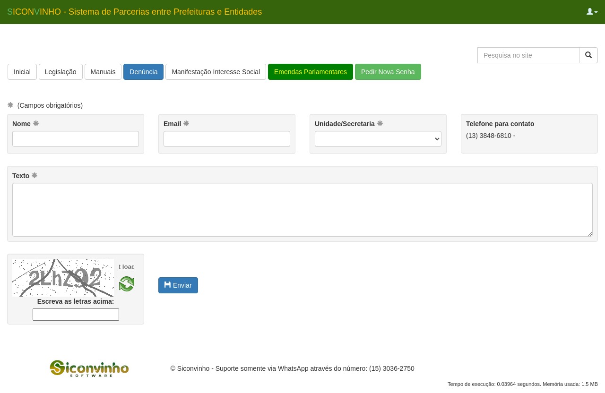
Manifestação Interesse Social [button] (216, 72)
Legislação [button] (61, 72)
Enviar (178, 285)
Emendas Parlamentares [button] (310, 72)
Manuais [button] (103, 72)
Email (177, 124)
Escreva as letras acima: (75, 301)
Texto (25, 175)
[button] (592, 12)
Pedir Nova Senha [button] (388, 72)
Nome (25, 124)
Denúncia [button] (143, 72)
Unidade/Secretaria (349, 124)
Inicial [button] (22, 72)
